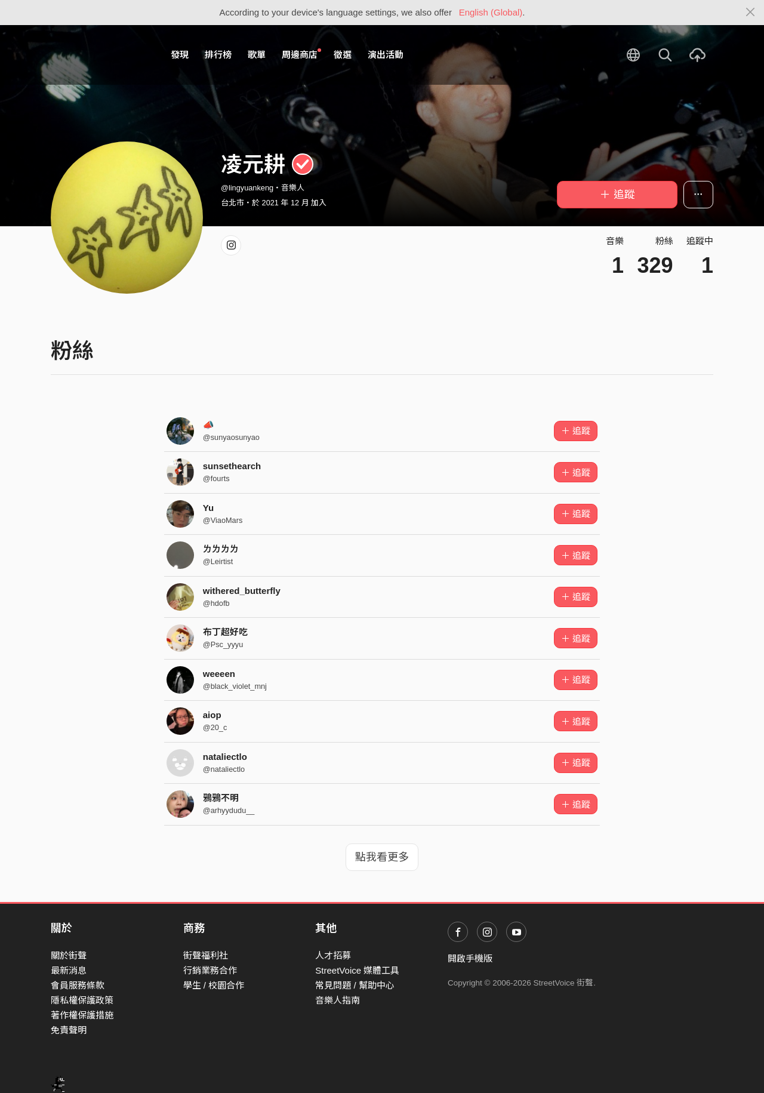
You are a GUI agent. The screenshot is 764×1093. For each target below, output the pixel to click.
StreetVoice (100, 55)
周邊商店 (301, 54)
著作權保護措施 (82, 1015)
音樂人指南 (337, 1000)
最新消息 (69, 970)
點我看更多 (382, 857)
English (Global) (491, 12)
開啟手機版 (470, 958)
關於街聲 (69, 955)
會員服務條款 (77, 985)
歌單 (257, 55)
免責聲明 (69, 1030)
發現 (180, 55)
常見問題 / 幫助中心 (355, 985)
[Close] (750, 12)
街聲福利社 (205, 955)
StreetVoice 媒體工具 (357, 970)
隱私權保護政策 (82, 1000)
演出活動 (385, 55)
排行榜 (218, 55)
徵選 (343, 55)
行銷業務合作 (210, 970)
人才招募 (333, 955)
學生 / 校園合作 (214, 985)
